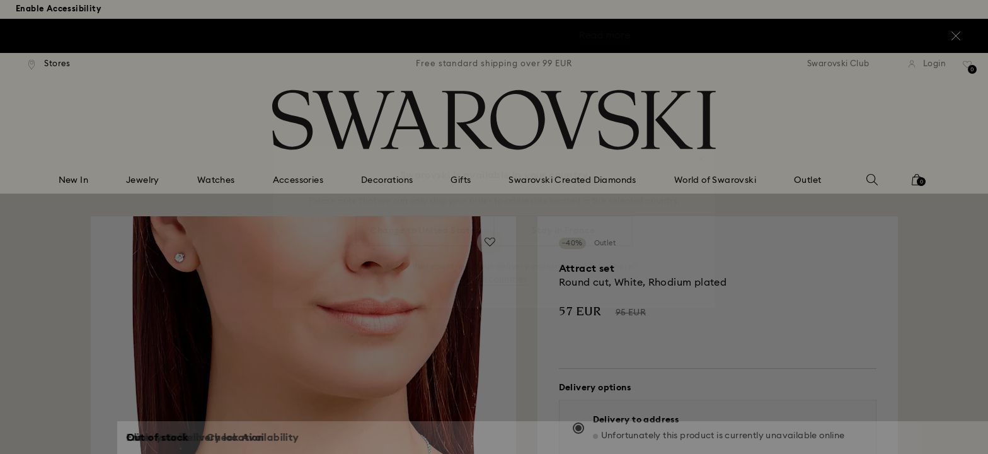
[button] (701, 152)
